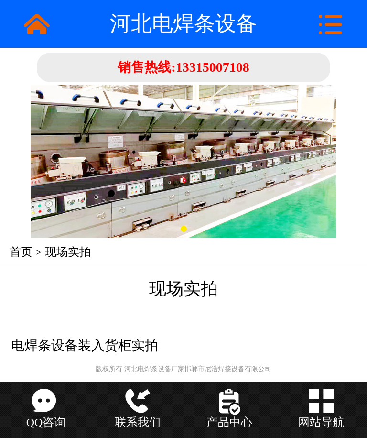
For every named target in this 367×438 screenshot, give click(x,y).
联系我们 (138, 422)
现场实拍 (68, 252)
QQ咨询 (46, 422)
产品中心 (229, 422)
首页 (21, 252)
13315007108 (212, 67)
